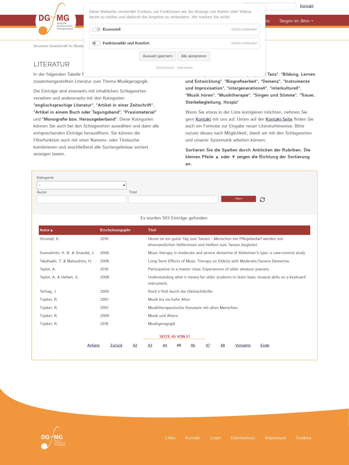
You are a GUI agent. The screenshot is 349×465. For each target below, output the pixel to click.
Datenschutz (243, 438)
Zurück (116, 345)
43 (150, 345)
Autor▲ (47, 230)
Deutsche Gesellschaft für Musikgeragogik (65, 46)
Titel (133, 192)
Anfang (93, 345)
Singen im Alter (294, 21)
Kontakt (307, 6)
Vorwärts (243, 345)
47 (208, 345)
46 (193, 345)
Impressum (275, 438)
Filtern (238, 199)
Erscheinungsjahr (117, 230)
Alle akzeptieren (193, 56)
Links (170, 438)
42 (135, 345)
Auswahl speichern (158, 56)
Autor (42, 192)
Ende (265, 345)
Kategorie (45, 178)
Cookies (303, 438)
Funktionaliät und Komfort (126, 43)
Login (215, 438)
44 (165, 345)
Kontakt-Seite (279, 119)
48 (223, 345)
